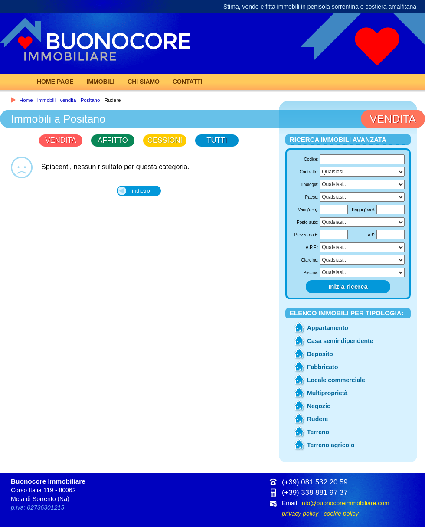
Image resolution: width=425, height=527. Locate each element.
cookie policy (341, 513)
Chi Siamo (144, 81)
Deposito (320, 353)
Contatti (188, 81)
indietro (141, 191)
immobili (46, 100)
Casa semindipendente (340, 340)
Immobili (101, 81)
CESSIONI (164, 140)
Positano (90, 100)
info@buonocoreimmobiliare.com (345, 503)
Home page (55, 81)
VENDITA (60, 140)
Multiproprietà (327, 393)
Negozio (318, 406)
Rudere (317, 419)
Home (26, 100)
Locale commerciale (336, 379)
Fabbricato (322, 366)
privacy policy (300, 513)
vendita (68, 100)
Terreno (318, 432)
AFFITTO (113, 140)
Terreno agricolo (330, 445)
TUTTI (216, 140)
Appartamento (327, 327)
